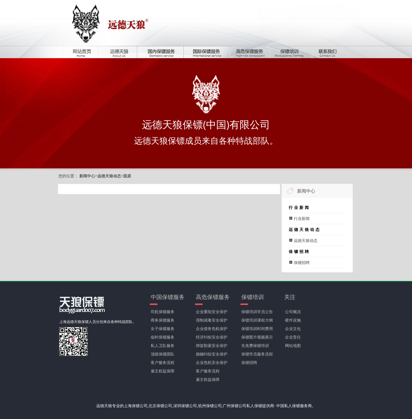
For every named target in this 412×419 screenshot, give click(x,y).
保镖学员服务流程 (257, 354)
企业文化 (293, 328)
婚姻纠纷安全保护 (211, 354)
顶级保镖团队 (162, 354)
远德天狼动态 (109, 175)
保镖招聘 (249, 362)
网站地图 (293, 345)
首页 (85, 52)
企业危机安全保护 (211, 362)
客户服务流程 (162, 362)
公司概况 (293, 311)
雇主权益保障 (162, 371)
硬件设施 (293, 320)
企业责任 (293, 337)
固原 (127, 175)
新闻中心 (87, 175)
